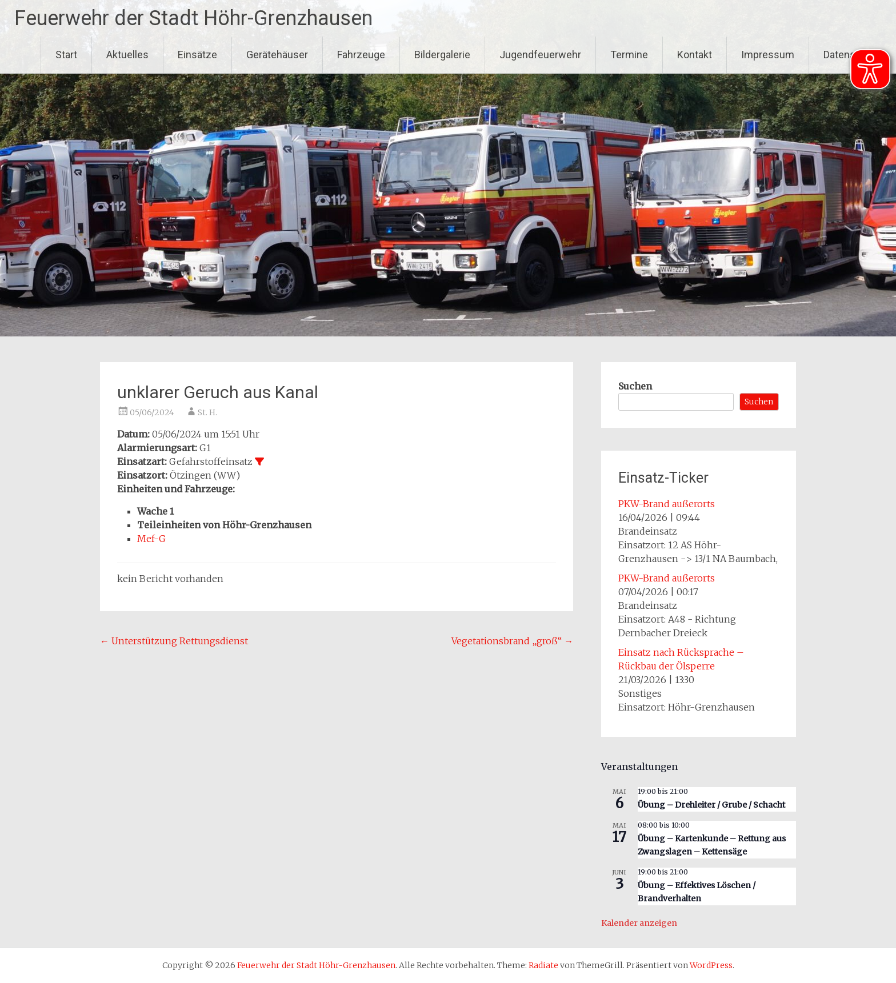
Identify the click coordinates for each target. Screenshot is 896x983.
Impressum (767, 55)
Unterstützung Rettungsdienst (174, 641)
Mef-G (151, 538)
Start (66, 55)
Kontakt (694, 55)
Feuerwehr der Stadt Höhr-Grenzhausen (193, 18)
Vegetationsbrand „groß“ (512, 641)
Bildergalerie (442, 55)
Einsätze (197, 55)
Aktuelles (127, 55)
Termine (629, 55)
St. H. (207, 412)
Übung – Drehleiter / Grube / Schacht (711, 805)
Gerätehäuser (277, 55)
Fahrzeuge (361, 55)
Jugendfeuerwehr (540, 55)
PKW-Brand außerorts (666, 503)
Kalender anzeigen (639, 923)
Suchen (635, 386)
